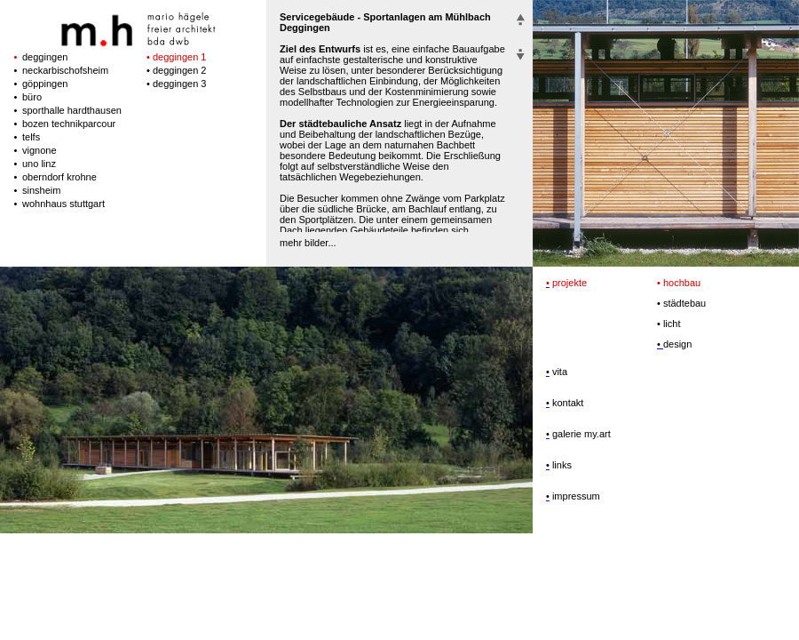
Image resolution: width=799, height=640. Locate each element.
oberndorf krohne (59, 177)
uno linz (39, 163)
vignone (39, 150)
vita (558, 371)
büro (32, 97)
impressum (575, 496)
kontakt (567, 402)
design (677, 344)
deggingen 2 (180, 70)
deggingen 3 (180, 83)
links (561, 465)
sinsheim (41, 190)
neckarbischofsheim (65, 70)
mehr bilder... (308, 242)
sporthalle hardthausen (72, 110)
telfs (31, 137)
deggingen (44, 57)
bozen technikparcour (68, 123)
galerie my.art (580, 433)
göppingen (44, 83)
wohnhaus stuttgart (63, 203)
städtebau (681, 303)
